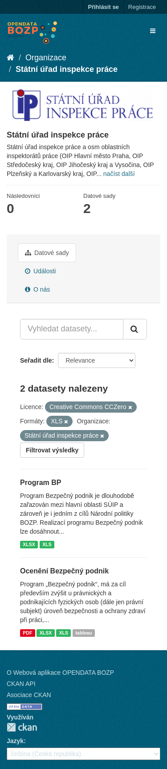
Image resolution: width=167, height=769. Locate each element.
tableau (84, 632)
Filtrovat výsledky (52, 450)
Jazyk (15, 740)
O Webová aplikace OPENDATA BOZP (60, 672)
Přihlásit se (103, 7)
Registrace (142, 7)
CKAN (22, 727)
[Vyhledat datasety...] (71, 329)
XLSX (29, 544)
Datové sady (47, 252)
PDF (27, 632)
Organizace (45, 57)
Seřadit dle (36, 360)
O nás (37, 289)
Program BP (40, 482)
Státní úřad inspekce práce (67, 69)
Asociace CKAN (29, 694)
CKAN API (21, 683)
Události (40, 271)
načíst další (119, 173)
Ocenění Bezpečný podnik (64, 571)
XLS (46, 544)
